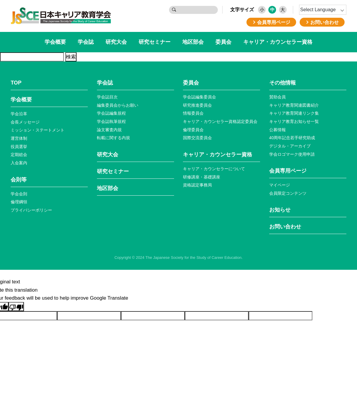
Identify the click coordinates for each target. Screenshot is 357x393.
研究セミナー (155, 42)
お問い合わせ (285, 227)
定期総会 (19, 154)
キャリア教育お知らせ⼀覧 (294, 121)
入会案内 (19, 162)
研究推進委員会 (197, 105)
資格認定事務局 (197, 185)
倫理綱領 (19, 201)
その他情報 (282, 83)
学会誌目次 (107, 97)
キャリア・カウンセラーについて (214, 168)
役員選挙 (19, 146)
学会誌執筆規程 (111, 121)
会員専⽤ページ (287, 171)
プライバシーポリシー (31, 210)
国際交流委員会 (197, 137)
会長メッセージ (25, 122)
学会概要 (55, 42)
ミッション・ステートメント (37, 130)
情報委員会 (193, 113)
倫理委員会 (193, 129)
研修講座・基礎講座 (201, 177)
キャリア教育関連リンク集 (294, 113)
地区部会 (193, 42)
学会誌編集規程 (111, 113)
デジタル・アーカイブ (290, 146)
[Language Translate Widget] (322, 10)
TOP (16, 83)
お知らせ (280, 210)
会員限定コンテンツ (287, 193)
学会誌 (86, 42)
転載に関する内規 (113, 137)
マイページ (279, 185)
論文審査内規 (109, 129)
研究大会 (116, 42)
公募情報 (277, 129)
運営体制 (19, 138)
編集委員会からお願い (117, 105)
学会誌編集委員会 (199, 97)
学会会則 (19, 193)
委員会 (223, 42)
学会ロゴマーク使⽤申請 (292, 154)
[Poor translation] (16, 306)
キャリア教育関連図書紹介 (294, 105)
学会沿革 (19, 113)
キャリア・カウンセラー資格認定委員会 (220, 121)
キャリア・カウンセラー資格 (277, 42)
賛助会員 (277, 97)
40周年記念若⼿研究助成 (292, 137)
